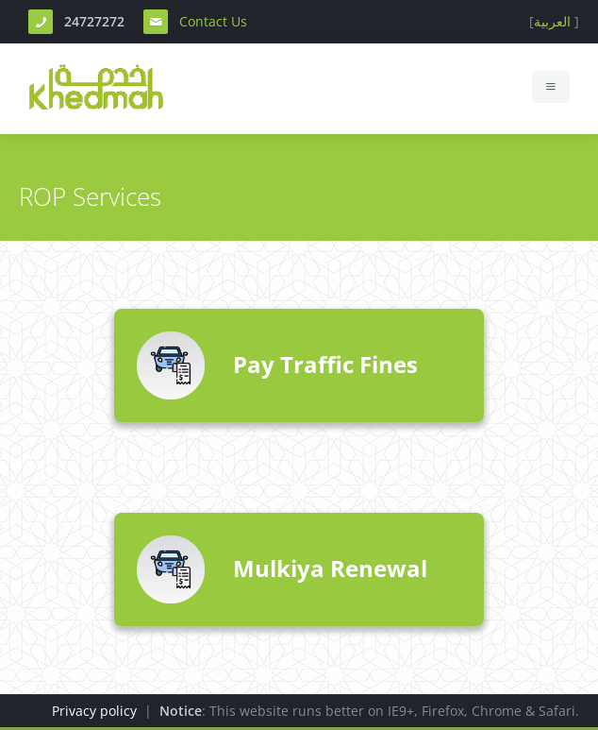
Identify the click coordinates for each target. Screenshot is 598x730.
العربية (552, 21)
